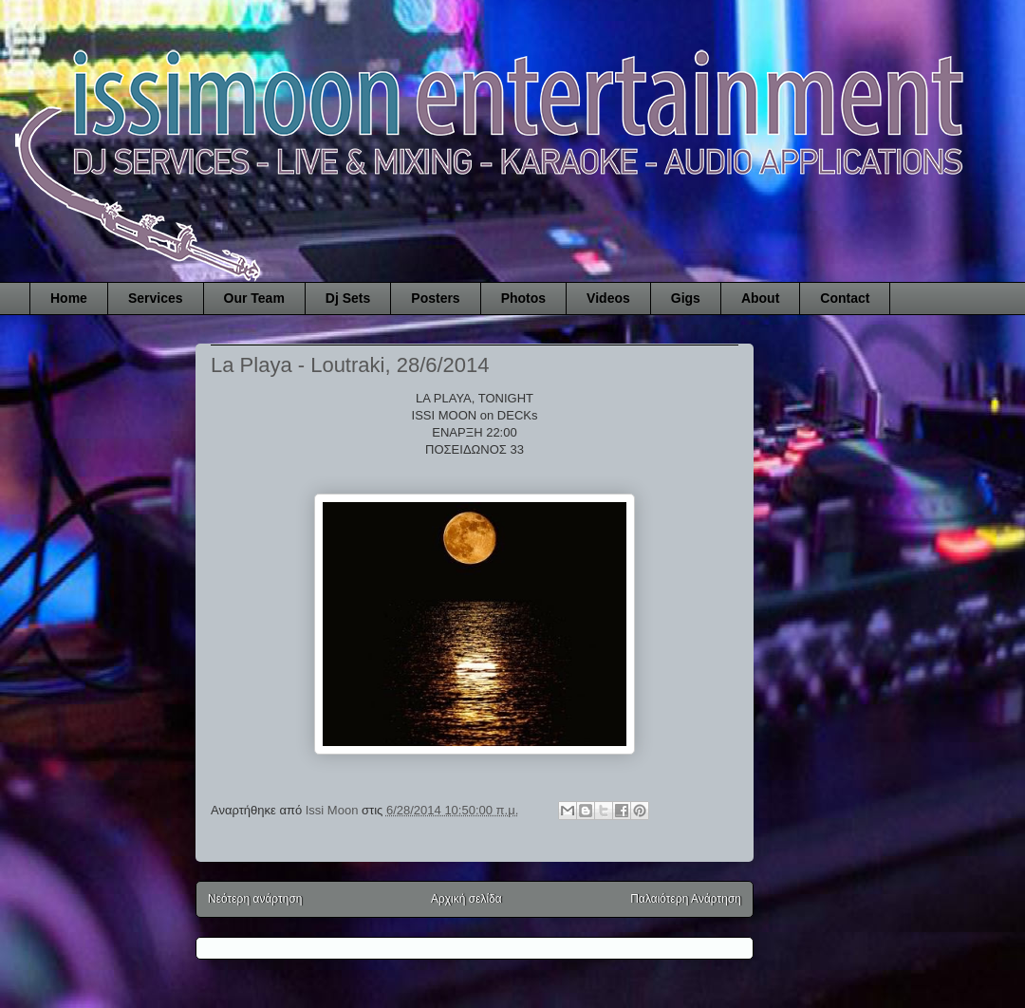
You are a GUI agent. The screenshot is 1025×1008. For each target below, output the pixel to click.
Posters (435, 298)
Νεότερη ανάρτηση (255, 898)
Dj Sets (348, 298)
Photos (523, 298)
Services (155, 298)
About (760, 298)
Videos (608, 298)
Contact (844, 298)
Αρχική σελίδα (466, 898)
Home (68, 298)
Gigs (685, 298)
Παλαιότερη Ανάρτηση (685, 898)
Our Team (254, 298)
